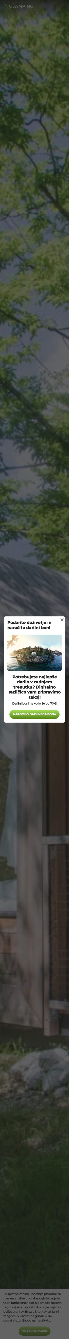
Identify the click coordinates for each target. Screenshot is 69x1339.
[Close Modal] (62, 619)
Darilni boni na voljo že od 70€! (34, 703)
